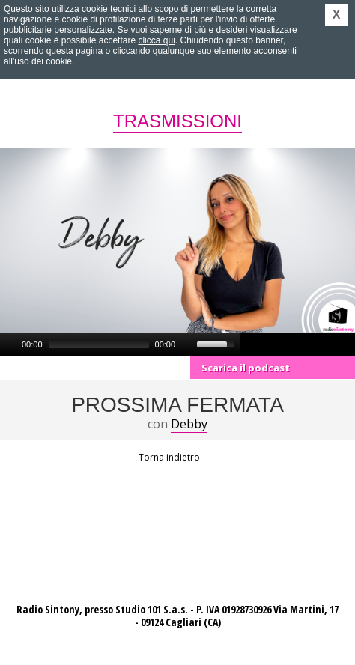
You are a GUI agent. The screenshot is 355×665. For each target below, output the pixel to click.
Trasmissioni (177, 121)
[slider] (99, 344)
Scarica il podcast (245, 367)
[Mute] (187, 344)
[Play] (10, 344)
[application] (120, 344)
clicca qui (156, 40)
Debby (189, 424)
